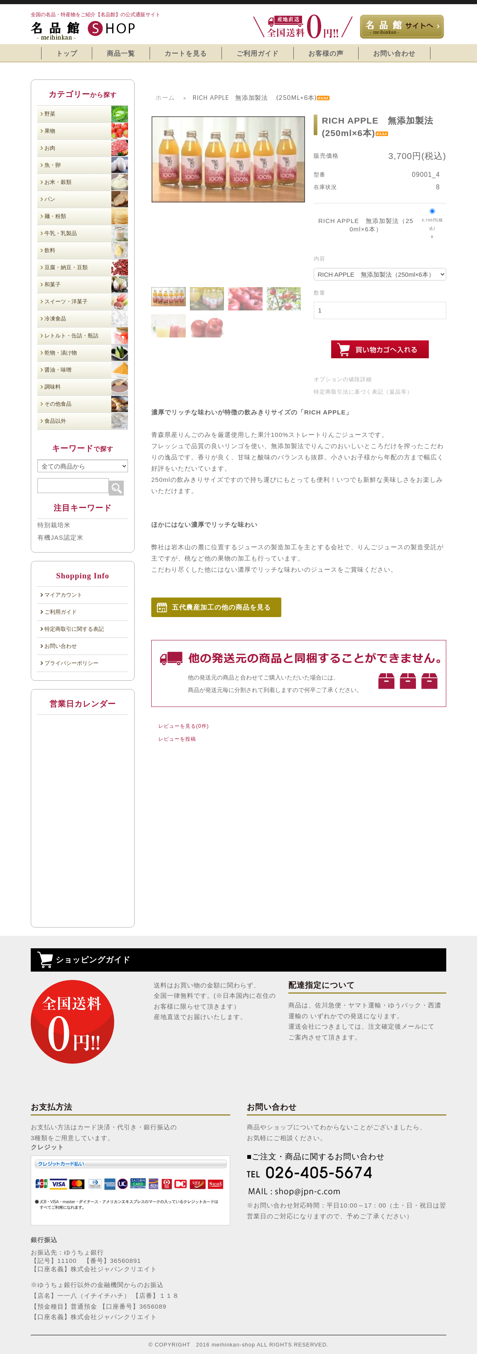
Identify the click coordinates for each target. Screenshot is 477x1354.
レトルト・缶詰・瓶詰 (86, 335)
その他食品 (86, 404)
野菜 (86, 114)
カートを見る (186, 53)
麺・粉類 (86, 216)
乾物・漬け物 (86, 353)
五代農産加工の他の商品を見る (221, 607)
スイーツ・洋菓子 (86, 301)
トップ (66, 53)
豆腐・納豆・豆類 (86, 267)
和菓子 (86, 284)
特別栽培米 (54, 524)
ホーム (165, 98)
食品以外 (86, 421)
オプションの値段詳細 (343, 379)
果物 (86, 131)
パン (86, 199)
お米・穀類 (86, 182)
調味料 (86, 387)
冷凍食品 (86, 318)
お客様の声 (326, 53)
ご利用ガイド (257, 53)
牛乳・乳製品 (86, 233)
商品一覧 (121, 53)
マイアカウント (63, 595)
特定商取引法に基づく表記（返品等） (363, 392)
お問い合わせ (394, 53)
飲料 (86, 250)
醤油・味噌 (86, 370)
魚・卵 (86, 165)
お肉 (86, 148)
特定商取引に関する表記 (74, 629)
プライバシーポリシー (71, 663)
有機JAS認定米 (60, 537)
